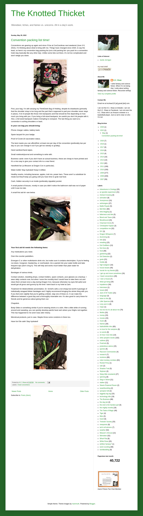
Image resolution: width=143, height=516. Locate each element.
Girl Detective (105, 256)
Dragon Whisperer (106, 234)
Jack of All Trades (106, 293)
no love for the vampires (108, 329)
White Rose (104, 441)
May (104, 133)
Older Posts (84, 391)
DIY (101, 231)
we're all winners (106, 427)
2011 (102, 166)
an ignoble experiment (108, 192)
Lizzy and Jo (104, 304)
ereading (103, 242)
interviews (103, 287)
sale (101, 366)
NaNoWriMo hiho (106, 326)
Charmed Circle (105, 223)
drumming (103, 237)
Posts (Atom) (26, 395)
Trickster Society (106, 422)
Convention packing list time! (30, 40)
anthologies (104, 203)
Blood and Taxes (106, 217)
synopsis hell (104, 391)
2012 (102, 163)
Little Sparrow (105, 301)
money (102, 315)
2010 (102, 170)
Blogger (92, 504)
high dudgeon (105, 265)
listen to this (104, 298)
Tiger (101, 413)
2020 (102, 141)
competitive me (105, 228)
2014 (102, 157)
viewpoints (103, 425)
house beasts (104, 268)
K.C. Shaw (117, 80)
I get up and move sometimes (110, 273)
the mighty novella (106, 408)
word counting (105, 447)
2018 (102, 144)
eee (101, 240)
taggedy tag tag (105, 394)
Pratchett (103, 343)
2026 (102, 127)
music (102, 321)
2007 (102, 179)
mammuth (75, 504)
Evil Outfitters (104, 245)
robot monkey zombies (108, 360)
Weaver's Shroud (106, 433)
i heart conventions (23, 385)
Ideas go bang (105, 282)
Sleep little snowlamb (107, 374)
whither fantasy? (106, 444)
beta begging (104, 212)
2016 (102, 150)
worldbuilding (104, 450)
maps (102, 307)
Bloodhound (104, 220)
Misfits (102, 312)
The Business (105, 399)
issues (102, 290)
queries (102, 349)
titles (101, 416)
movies (102, 318)
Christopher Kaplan (107, 226)
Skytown (103, 371)
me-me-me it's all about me (109, 310)
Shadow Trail (104, 368)
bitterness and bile (106, 214)
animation (103, 198)
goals (102, 259)
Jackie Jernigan (105, 60)
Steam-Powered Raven (108, 385)
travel (102, 419)
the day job (104, 402)
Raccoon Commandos (108, 352)
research (103, 354)
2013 (102, 160)
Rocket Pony (104, 363)
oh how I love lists (106, 335)
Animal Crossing (106, 195)
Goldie (102, 262)
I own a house (105, 279)
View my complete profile (107, 94)
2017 (102, 147)
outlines (102, 340)
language (103, 296)
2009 (102, 173)
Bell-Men (103, 209)
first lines (103, 248)
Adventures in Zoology (108, 189)
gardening (103, 254)
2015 (102, 153)
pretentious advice (106, 346)
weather (103, 430)
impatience (104, 284)
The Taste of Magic (107, 411)
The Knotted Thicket (48, 13)
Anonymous (104, 200)
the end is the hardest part (109, 405)
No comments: (40, 382)
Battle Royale (104, 206)
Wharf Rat (103, 439)
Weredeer (103, 436)
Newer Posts (16, 391)
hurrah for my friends (107, 270)
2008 (102, 176)
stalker (102, 382)
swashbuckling (105, 388)
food (101, 251)
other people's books (107, 338)
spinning (103, 377)
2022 (102, 130)
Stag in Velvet (105, 380)
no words (103, 332)
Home (50, 391)
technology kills (105, 397)
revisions (103, 357)
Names (102, 324)
